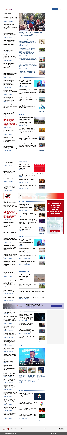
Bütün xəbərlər (41, 111)
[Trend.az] (7, 9)
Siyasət (21, 114)
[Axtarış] (39, 9)
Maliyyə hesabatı (22, 428)
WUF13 (21, 77)
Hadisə (21, 311)
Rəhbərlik (29, 428)
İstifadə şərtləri (51, 428)
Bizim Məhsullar (36, 428)
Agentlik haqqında (14, 428)
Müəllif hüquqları (43, 428)
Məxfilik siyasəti (14, 429)
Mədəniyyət (23, 346)
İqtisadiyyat (23, 162)
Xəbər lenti (7, 14)
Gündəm (21, 236)
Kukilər (20, 429)
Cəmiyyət (22, 201)
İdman (21, 390)
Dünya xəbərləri (24, 272)
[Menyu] (61, 9)
